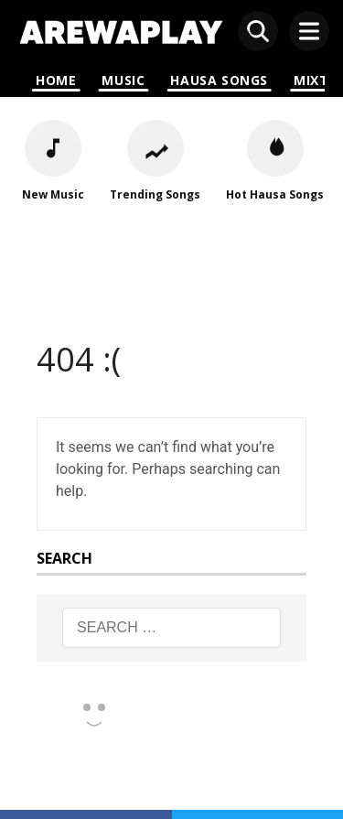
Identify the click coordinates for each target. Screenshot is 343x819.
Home (56, 80)
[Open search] (258, 31)
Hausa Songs (219, 80)
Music (123, 80)
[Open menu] (309, 31)
